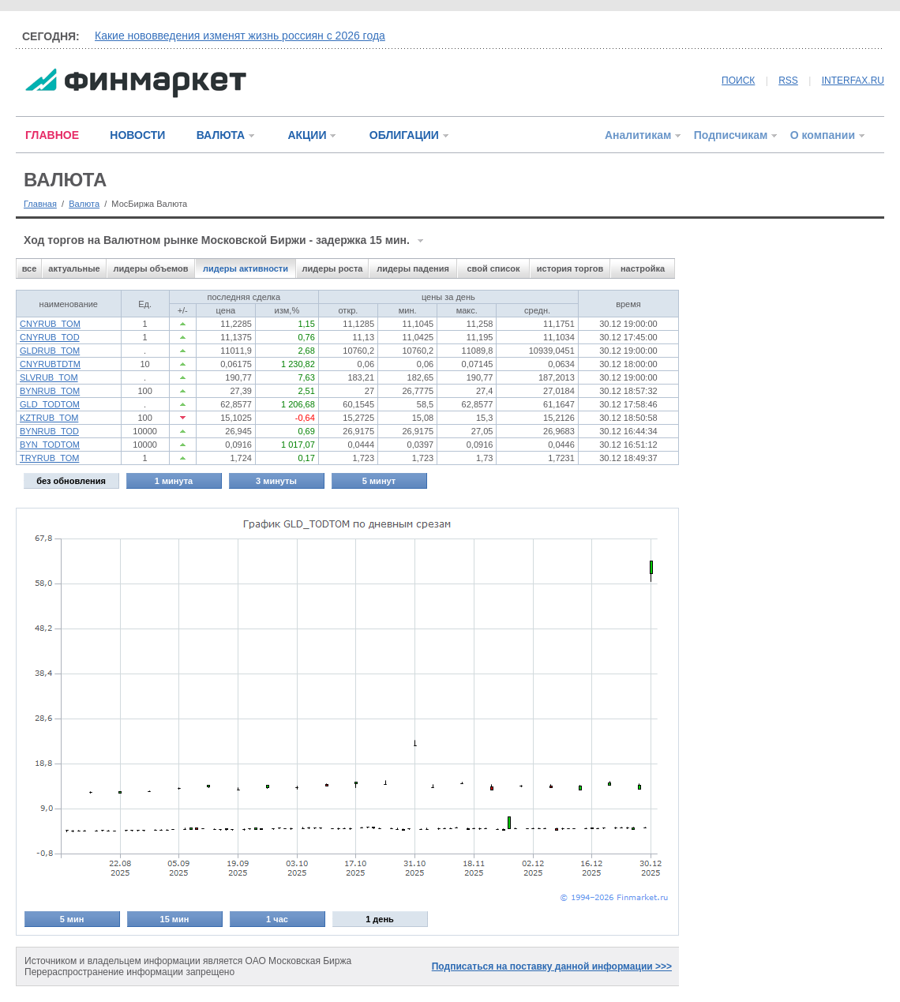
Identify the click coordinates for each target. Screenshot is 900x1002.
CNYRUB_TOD (50, 337)
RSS (788, 80)
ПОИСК (738, 80)
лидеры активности (245, 268)
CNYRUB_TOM (50, 323)
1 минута (174, 481)
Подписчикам (731, 135)
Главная (40, 203)
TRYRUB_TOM (49, 458)
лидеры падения (413, 268)
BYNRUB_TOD (49, 431)
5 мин (72, 919)
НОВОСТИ (137, 135)
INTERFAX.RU (853, 80)
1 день (380, 919)
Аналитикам (638, 135)
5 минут (379, 481)
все (29, 268)
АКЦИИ (306, 135)
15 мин (174, 919)
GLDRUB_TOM (50, 350)
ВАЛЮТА (221, 135)
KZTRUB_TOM (49, 417)
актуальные (73, 268)
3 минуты (276, 481)
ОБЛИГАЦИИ (404, 135)
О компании (822, 135)
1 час (277, 919)
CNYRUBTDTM (50, 364)
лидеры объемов (151, 268)
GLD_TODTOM (50, 404)
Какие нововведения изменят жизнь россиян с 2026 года (240, 35)
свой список (493, 268)
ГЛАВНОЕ (52, 135)
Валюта (84, 203)
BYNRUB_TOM (50, 391)
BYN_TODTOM (50, 444)
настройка (643, 268)
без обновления (71, 481)
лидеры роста (332, 268)
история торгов (570, 268)
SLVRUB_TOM (49, 377)
